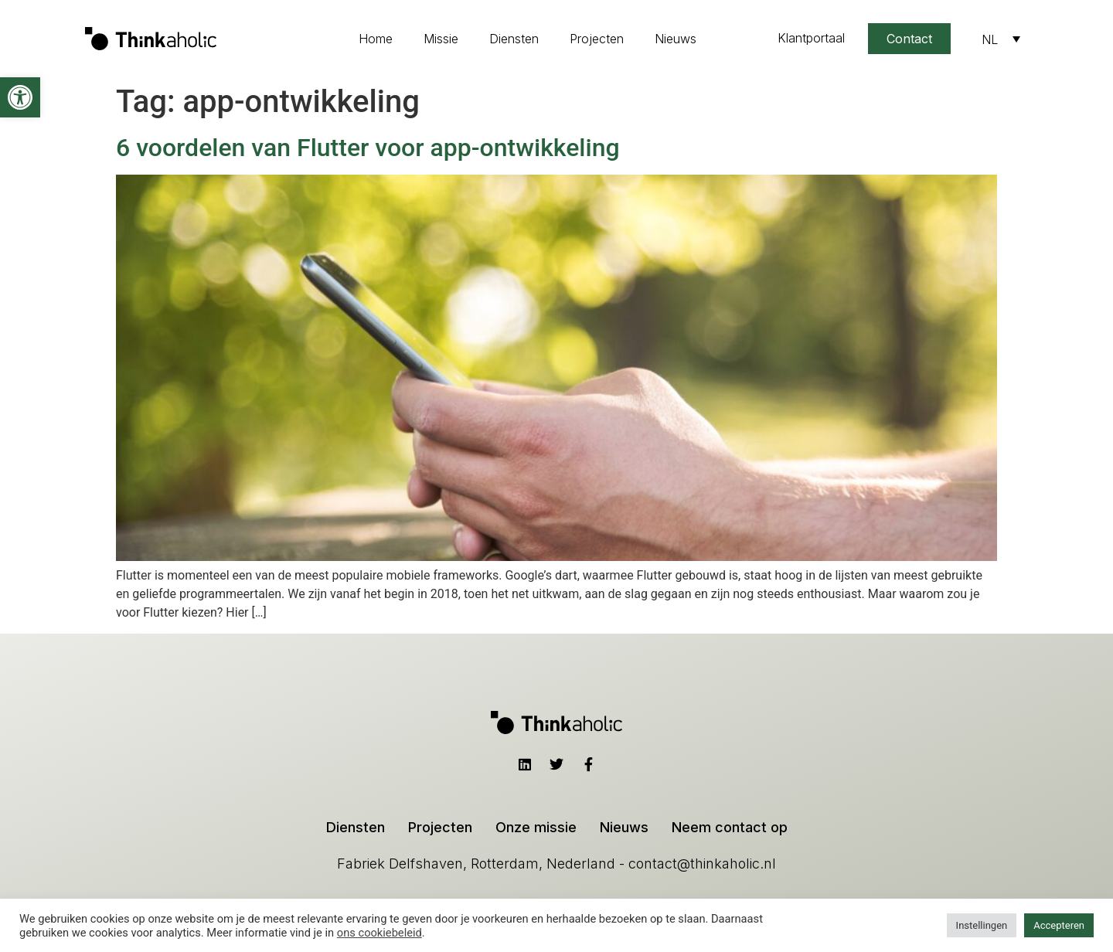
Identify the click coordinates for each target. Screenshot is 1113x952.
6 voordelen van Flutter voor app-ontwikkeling (368, 147)
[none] (1001, 38)
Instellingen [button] (982, 925)
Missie (441, 38)
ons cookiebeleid (379, 933)
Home (376, 38)
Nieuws (675, 38)
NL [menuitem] (990, 39)
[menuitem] (1001, 38)
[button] (20, 97)
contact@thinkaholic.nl (702, 863)
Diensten (514, 38)
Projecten (597, 38)
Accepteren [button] (1058, 925)
